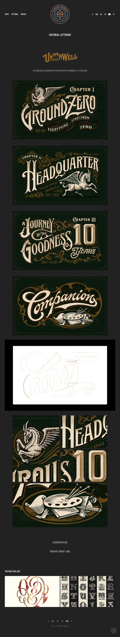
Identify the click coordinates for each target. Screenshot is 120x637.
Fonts (7, 14)
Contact (23, 14)
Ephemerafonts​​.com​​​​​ (60, 542)
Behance (62, 551)
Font (52, 626)
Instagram (53, 551)
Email (68, 551)
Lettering (14, 14)
